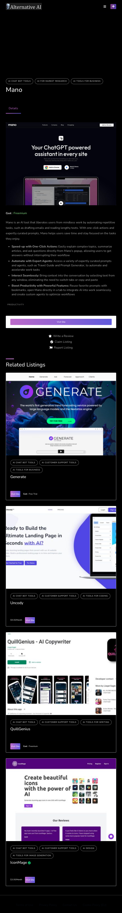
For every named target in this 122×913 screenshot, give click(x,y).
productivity (15, 304)
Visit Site (61, 321)
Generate (18, 476)
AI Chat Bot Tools (19, 81)
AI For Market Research (52, 81)
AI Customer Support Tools (59, 462)
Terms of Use (24, 905)
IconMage (18, 862)
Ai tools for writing (96, 722)
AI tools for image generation (32, 855)
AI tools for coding (95, 596)
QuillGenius (20, 728)
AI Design (88, 848)
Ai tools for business (87, 81)
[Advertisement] (61, 40)
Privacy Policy (48, 905)
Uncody (16, 602)
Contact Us (70, 905)
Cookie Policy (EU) (94, 905)
